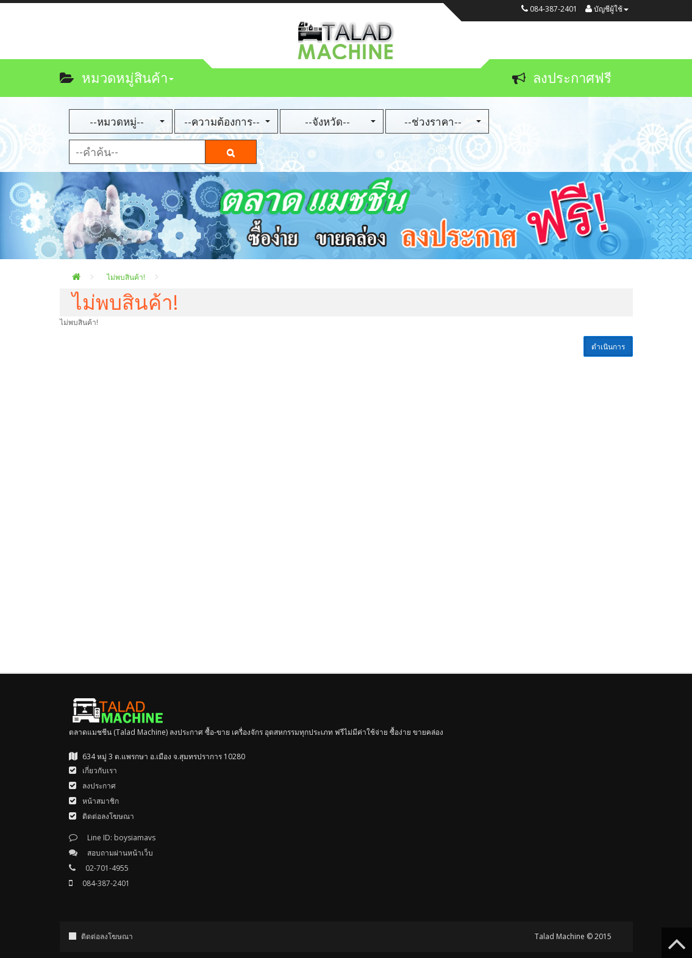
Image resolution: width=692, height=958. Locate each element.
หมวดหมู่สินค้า (117, 77)
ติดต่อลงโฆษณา (107, 936)
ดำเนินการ (608, 346)
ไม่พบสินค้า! (126, 277)
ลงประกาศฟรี (562, 77)
